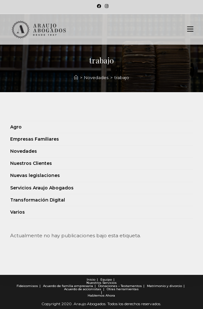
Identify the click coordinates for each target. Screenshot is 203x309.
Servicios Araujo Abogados (42, 188)
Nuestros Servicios (101, 283)
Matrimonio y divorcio (164, 286)
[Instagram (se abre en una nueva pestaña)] (105, 6)
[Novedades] (76, 77)
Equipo (106, 279)
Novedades (23, 151)
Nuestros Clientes (31, 163)
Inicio (91, 279)
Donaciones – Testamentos (120, 286)
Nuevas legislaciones (35, 175)
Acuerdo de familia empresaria (68, 286)
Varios (17, 212)
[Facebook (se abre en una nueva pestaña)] (99, 6)
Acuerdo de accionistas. (83, 289)
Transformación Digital (37, 200)
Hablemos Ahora (101, 295)
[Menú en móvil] (190, 29)
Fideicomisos (27, 286)
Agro (16, 127)
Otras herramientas (123, 289)
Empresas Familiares (34, 139)
